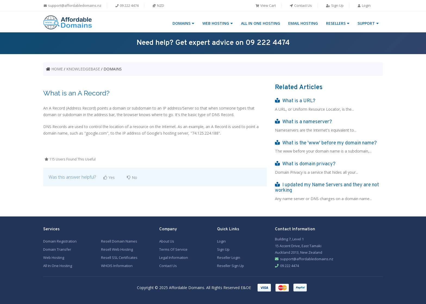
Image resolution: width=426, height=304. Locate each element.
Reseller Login (228, 257)
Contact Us (300, 5)
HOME (57, 69)
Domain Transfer (57, 248)
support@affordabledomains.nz (72, 5)
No (131, 177)
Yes (108, 177)
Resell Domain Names (119, 240)
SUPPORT (366, 23)
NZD (158, 5)
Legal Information (173, 257)
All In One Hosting (57, 265)
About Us (166, 240)
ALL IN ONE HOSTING (260, 23)
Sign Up (334, 5)
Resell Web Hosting (117, 248)
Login (364, 5)
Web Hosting (53, 257)
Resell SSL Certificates (119, 257)
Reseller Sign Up (230, 265)
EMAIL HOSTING (303, 23)
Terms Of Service (173, 248)
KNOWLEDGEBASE (83, 69)
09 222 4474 (127, 5)
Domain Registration (60, 240)
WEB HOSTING (215, 23)
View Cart (265, 5)
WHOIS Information (117, 265)
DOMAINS (181, 23)
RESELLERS (336, 23)
